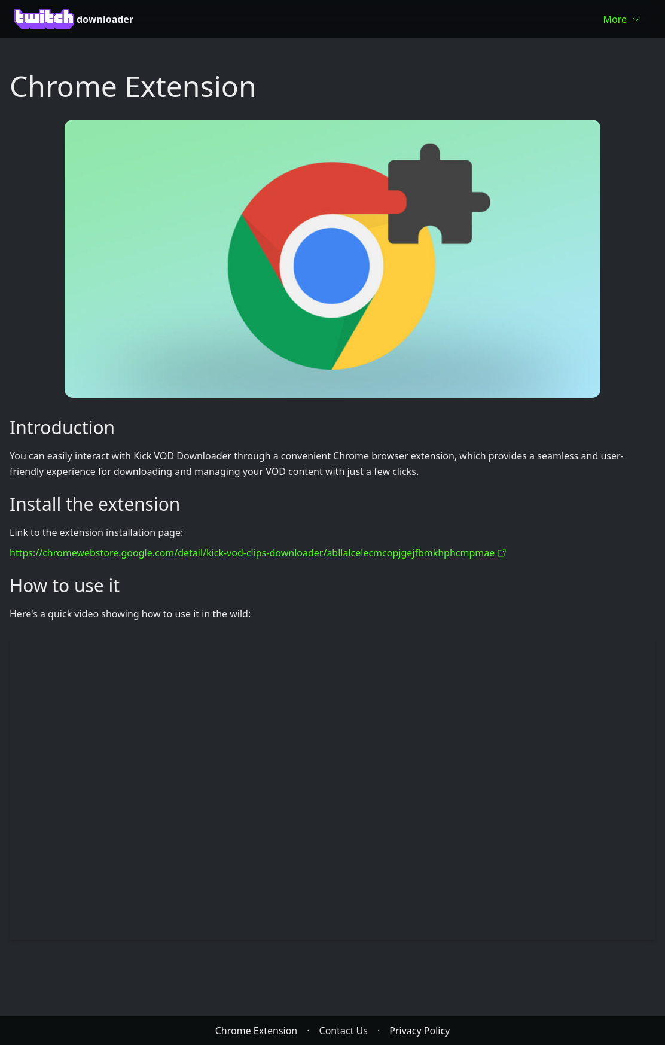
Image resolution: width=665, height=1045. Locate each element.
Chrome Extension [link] (256, 1030)
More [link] (622, 19)
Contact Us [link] (343, 1030)
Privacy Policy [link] (419, 1030)
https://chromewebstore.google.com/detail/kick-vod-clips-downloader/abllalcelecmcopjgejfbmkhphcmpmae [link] (258, 552)
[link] (332, 259)
